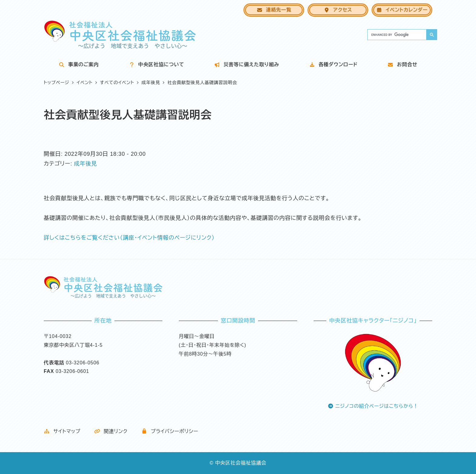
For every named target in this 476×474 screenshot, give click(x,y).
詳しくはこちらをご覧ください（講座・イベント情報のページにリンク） (129, 238)
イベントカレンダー (401, 9)
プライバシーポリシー (169, 431)
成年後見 (85, 164)
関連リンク (110, 431)
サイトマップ (62, 431)
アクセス (338, 9)
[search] (396, 34)
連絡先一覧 (274, 9)
